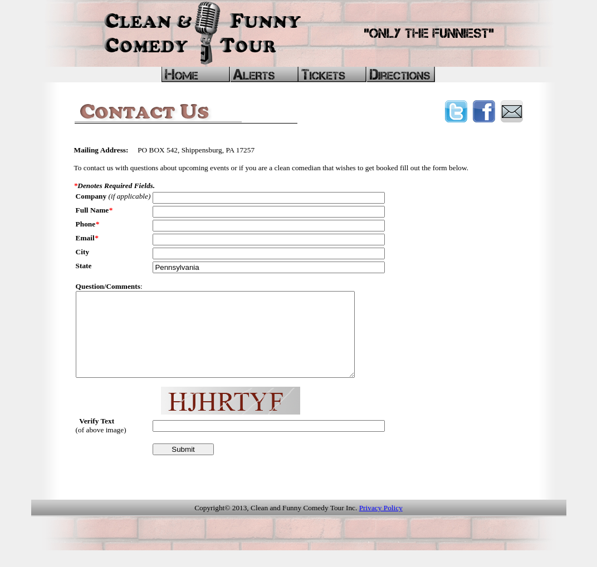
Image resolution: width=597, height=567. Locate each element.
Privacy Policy (381, 524)
